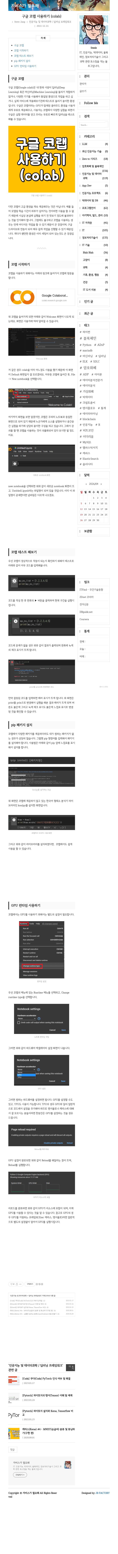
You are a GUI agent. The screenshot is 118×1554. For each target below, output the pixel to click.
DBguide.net (86, 611)
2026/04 (93, 483)
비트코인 (88, 430)
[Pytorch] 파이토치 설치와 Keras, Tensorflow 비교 (28, 1318)
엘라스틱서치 (90, 447)
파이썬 (86, 332)
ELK (85, 361)
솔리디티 (88, 464)
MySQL (87, 442)
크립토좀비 (89, 402)
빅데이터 (88, 397)
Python (87, 345)
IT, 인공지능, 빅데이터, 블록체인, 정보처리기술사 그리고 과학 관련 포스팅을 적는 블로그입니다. (37, 1478)
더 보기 (71, 1378)
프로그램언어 (95, 208)
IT (95, 230)
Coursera (84, 619)
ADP (86, 374)
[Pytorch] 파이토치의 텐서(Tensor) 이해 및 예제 (27, 1315)
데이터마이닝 (90, 413)
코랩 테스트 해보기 (23, 55)
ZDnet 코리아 (87, 597)
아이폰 (98, 374)
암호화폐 (89, 367)
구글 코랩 (19, 45)
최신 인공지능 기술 (95, 151)
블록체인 (89, 338)
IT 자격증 (95, 223)
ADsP (101, 345)
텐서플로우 (89, 408)
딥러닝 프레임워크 (35, 1306)
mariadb (88, 350)
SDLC (96, 361)
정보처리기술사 (95, 237)
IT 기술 (95, 245)
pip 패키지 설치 (22, 60)
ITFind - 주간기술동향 (91, 589)
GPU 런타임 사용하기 (25, 66)
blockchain (89, 419)
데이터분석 (89, 385)
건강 (95, 282)
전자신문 (84, 604)
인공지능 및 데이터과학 (18, 1306)
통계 (103, 408)
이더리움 (88, 436)
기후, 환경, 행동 (95, 275)
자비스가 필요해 (21, 1473)
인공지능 (88, 424)
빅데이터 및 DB (95, 200)
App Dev (95, 185)
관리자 (83, 83)
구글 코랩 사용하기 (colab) (42, 16)
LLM (95, 144)
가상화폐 (88, 391)
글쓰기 (83, 91)
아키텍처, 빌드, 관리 (95, 215)
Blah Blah (95, 252)
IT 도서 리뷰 (95, 290)
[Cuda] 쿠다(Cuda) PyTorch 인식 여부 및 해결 (26, 1311)
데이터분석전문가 (93, 380)
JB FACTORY (102, 1503)
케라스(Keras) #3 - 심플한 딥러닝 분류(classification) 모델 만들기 (33, 1325)
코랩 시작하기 (21, 50)
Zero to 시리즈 (95, 159)
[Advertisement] (41, 532)
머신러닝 (88, 356)
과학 (95, 267)
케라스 (86, 453)
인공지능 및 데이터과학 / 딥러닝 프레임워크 (50, 21)
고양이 (95, 260)
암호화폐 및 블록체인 (95, 167)
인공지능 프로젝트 (95, 193)
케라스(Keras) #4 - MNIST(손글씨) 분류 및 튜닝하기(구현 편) (31, 1321)
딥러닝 (102, 356)
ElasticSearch (91, 459)
